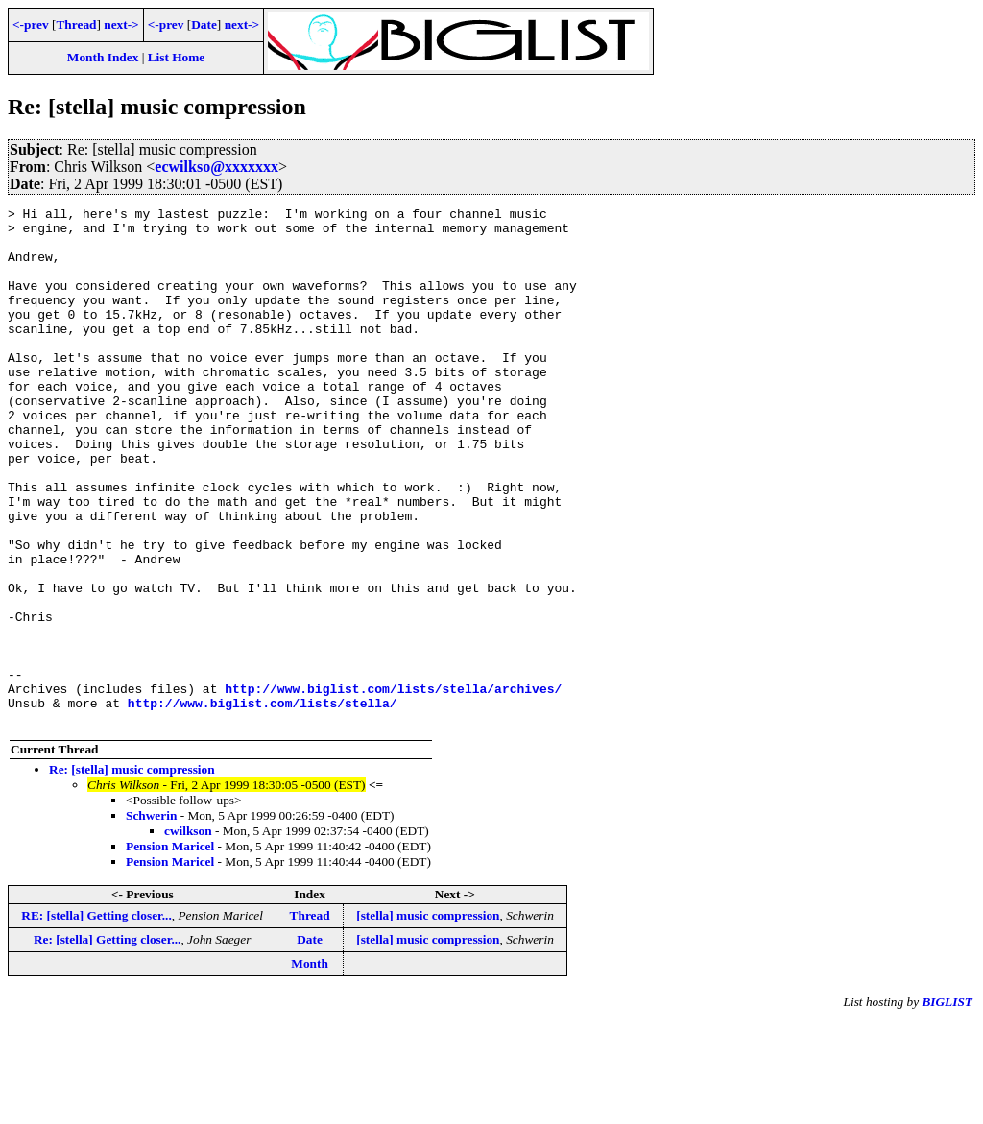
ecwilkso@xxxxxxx (216, 166)
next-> (121, 24)
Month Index (102, 57)
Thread (76, 24)
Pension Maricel (170, 950)
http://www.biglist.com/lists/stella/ (262, 803)
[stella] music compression (427, 1019)
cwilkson (188, 934)
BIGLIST (947, 1105)
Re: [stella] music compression (132, 873)
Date (204, 24)
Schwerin (151, 919)
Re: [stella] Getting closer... (107, 1043)
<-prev (30, 24)
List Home (176, 57)
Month (309, 1067)
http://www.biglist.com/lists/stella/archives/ (393, 786)
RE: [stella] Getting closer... (96, 1019)
